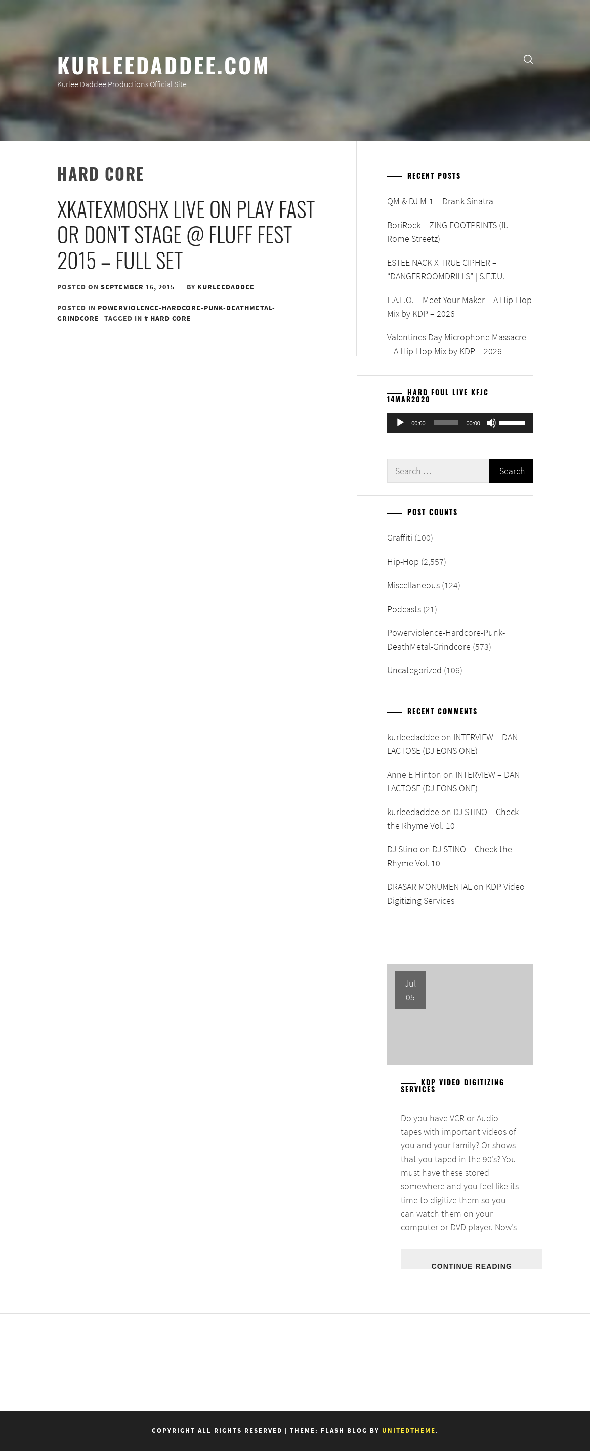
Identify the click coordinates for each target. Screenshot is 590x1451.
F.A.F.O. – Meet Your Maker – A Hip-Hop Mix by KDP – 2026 (459, 306)
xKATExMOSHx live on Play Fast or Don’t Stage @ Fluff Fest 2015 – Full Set (186, 234)
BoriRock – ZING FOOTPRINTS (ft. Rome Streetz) (448, 231)
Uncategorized (414, 670)
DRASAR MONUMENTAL (429, 886)
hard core (170, 318)
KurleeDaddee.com (163, 64)
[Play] (400, 423)
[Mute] (491, 423)
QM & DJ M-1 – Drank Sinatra (440, 201)
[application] (460, 423)
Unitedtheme (409, 1430)
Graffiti (399, 537)
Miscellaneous (413, 585)
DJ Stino (402, 849)
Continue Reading (471, 1265)
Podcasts (404, 609)
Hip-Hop (403, 561)
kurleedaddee (226, 286)
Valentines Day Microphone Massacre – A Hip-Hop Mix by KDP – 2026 (456, 344)
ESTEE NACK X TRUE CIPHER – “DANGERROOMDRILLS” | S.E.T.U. (445, 269)
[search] (528, 58)
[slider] (446, 422)
